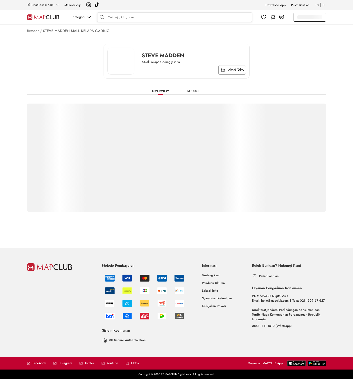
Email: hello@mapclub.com (270, 300)
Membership (72, 5)
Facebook (36, 363)
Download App (275, 5)
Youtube (109, 363)
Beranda (33, 30)
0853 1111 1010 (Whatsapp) (272, 326)
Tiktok (132, 363)
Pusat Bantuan (300, 5)
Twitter (86, 363)
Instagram (62, 363)
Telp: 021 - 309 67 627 (308, 300)
